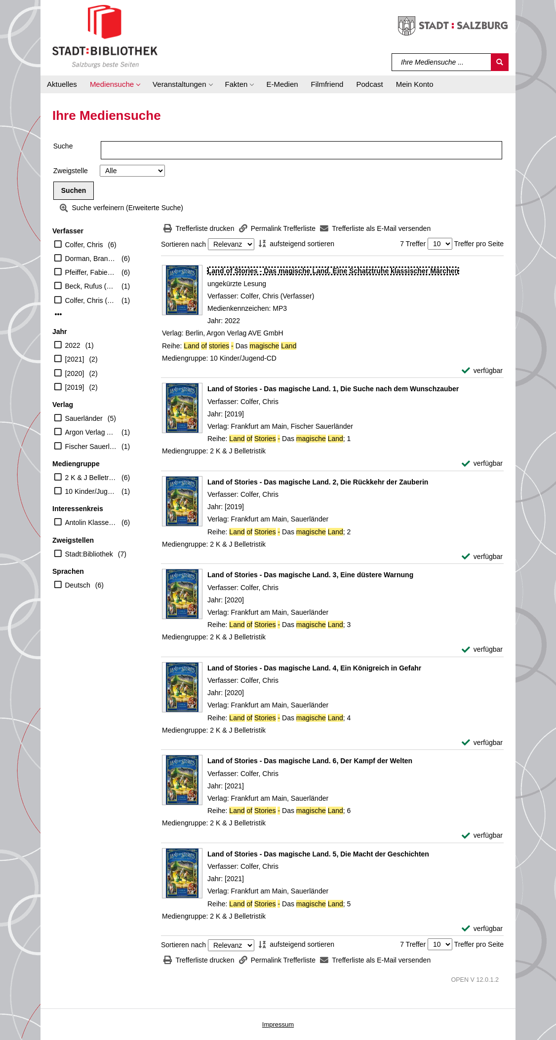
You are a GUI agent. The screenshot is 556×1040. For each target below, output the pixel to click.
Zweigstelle (70, 171)
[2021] (74, 359)
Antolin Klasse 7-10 (91, 522)
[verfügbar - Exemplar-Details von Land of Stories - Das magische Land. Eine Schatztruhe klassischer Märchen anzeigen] (482, 371)
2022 (72, 345)
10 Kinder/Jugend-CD (91, 491)
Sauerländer (84, 418)
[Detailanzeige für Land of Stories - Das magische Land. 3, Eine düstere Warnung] (310, 575)
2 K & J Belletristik (91, 478)
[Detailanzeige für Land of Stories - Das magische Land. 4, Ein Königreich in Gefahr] (314, 668)
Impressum (278, 1024)
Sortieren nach (183, 244)
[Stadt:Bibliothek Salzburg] (105, 36)
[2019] (74, 387)
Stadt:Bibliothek (89, 554)
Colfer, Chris (84, 245)
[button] (115, 84)
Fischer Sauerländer (91, 446)
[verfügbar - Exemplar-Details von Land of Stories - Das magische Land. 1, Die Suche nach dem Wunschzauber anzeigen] (482, 463)
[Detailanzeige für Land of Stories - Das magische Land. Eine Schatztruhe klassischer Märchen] (333, 271)
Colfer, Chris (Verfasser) (91, 300)
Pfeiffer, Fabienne (91, 272)
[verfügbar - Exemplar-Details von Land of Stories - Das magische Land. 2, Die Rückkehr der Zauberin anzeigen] (482, 557)
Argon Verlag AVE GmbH (91, 432)
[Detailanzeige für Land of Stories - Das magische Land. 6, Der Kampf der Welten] (309, 761)
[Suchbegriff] (441, 62)
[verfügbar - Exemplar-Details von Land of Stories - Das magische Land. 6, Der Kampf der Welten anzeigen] (482, 835)
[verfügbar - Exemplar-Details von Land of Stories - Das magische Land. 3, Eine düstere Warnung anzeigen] (482, 649)
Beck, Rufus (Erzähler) (91, 286)
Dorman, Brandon (91, 258)
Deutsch (77, 585)
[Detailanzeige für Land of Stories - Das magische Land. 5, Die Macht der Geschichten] (318, 854)
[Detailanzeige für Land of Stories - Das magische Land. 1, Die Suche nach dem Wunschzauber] (333, 389)
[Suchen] (500, 62)
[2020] (74, 373)
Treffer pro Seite (479, 244)
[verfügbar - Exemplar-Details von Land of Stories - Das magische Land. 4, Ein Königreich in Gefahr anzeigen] (482, 743)
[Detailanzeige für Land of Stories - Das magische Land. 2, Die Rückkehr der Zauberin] (317, 482)
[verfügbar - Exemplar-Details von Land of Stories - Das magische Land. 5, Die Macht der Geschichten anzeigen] (482, 929)
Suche (63, 146)
